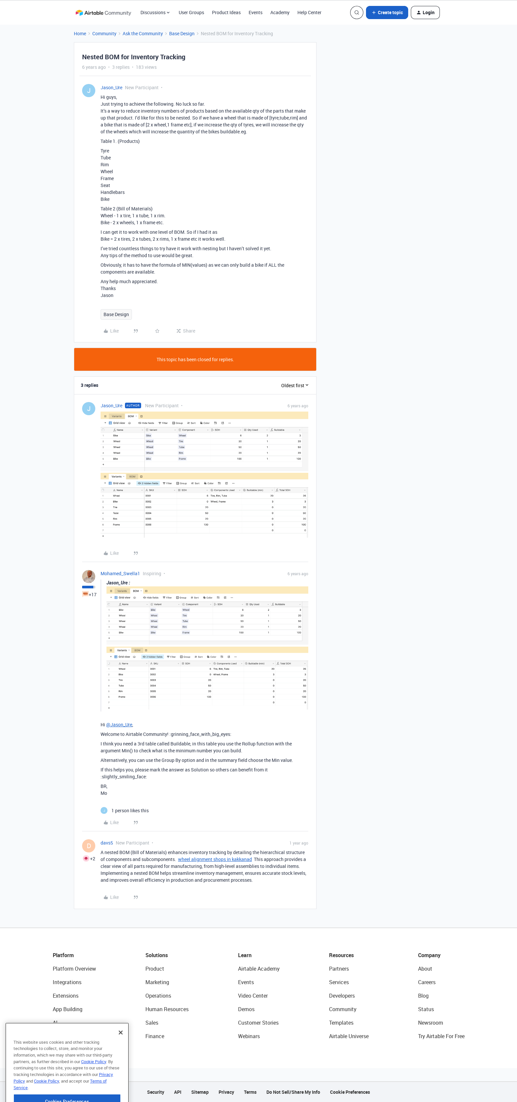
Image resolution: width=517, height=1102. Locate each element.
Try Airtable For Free (441, 1036)
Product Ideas (226, 12)
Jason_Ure (111, 87)
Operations (158, 995)
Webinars (249, 1036)
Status (426, 1009)
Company (429, 955)
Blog (423, 995)
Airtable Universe (349, 1036)
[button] (387, 12)
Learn (245, 955)
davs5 (107, 843)
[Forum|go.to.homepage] (103, 12)
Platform (63, 955)
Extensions (65, 995)
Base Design (182, 33)
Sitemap (200, 1092)
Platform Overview (74, 968)
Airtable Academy (259, 968)
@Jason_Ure (119, 724)
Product (154, 968)
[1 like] (125, 810)
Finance (154, 1036)
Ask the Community (143, 33)
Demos (246, 1009)
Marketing (157, 982)
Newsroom (430, 1022)
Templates (341, 1022)
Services (339, 982)
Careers (427, 982)
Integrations (67, 982)
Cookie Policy (93, 1079)
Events (255, 12)
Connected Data (72, 1036)
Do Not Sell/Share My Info (293, 1092)
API (177, 1092)
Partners (339, 968)
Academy (279, 12)
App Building (67, 1009)
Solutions (156, 955)
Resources (341, 955)
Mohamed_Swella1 (120, 573)
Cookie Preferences (350, 1092)
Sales (151, 1022)
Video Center (253, 995)
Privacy (226, 1092)
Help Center (309, 12)
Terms (250, 1092)
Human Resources (167, 1009)
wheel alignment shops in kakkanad (215, 859)
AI (55, 1022)
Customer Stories (258, 1022)
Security (155, 1092)
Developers (342, 995)
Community (104, 33)
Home (80, 33)
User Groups (191, 12)
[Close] (120, 1050)
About (425, 968)
